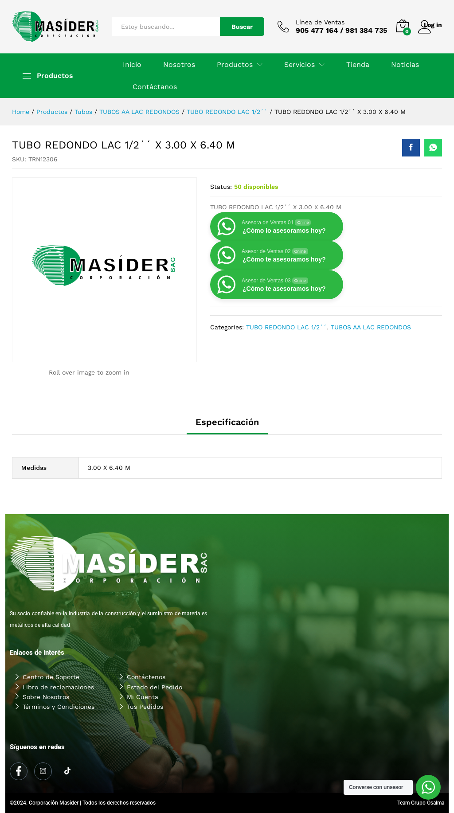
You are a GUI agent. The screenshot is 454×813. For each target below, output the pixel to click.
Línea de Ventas (307, 22)
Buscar (229, 26)
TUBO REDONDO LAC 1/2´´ (286, 327)
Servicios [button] (299, 64)
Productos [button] (235, 64)
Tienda (357, 64)
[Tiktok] (67, 772)
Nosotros (179, 64)
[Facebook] (18, 771)
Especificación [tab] (227, 422)
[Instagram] (43, 771)
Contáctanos (155, 86)
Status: (221, 186)
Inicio (132, 64)
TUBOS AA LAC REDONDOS (371, 327)
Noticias (405, 64)
